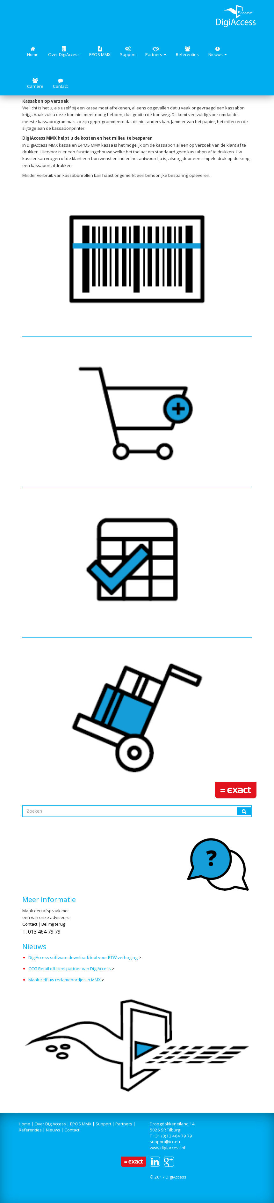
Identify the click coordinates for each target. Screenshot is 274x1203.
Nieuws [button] (217, 51)
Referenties (187, 51)
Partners (123, 1124)
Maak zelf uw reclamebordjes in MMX (64, 980)
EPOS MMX (100, 51)
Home (33, 51)
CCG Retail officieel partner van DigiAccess (69, 968)
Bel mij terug (53, 924)
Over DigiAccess (64, 51)
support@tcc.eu (165, 1141)
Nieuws (53, 1130)
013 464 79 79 (44, 931)
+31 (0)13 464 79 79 (172, 1136)
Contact (60, 83)
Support (128, 51)
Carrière (35, 83)
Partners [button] (155, 51)
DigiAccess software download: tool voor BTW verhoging (83, 957)
